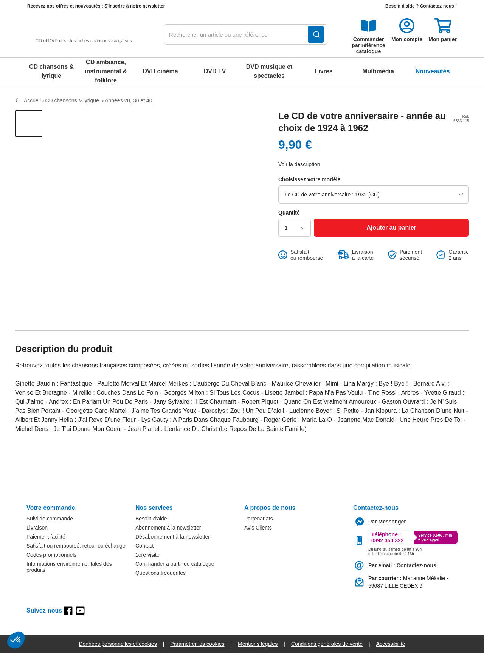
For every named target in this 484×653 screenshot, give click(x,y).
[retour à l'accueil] (83, 35)
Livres (323, 71)
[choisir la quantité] (294, 228)
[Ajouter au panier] (391, 228)
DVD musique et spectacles (269, 71)
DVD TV (215, 71)
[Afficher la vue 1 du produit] (28, 123)
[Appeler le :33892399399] (395, 550)
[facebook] (68, 611)
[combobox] (245, 34)
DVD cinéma (160, 71)
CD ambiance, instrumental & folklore (106, 71)
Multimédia (378, 71)
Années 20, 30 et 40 (128, 100)
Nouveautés (433, 71)
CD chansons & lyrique (51, 71)
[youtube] (80, 611)
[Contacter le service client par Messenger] (392, 522)
